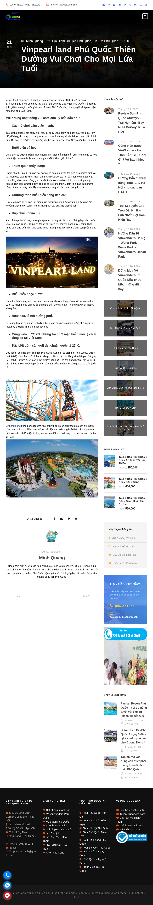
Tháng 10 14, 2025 (129, 266)
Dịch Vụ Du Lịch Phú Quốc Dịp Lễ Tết (125, 388)
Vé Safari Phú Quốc (57, 821)
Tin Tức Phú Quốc (105, 41)
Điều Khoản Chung (130, 829)
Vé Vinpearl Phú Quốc (59, 829)
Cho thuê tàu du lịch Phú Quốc (125, 308)
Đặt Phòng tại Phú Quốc (126, 348)
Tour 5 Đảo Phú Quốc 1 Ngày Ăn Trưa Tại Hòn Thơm (133, 460)
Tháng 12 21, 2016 (134, 720)
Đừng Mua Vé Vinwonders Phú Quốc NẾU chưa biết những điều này (130, 280)
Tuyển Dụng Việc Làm (132, 813)
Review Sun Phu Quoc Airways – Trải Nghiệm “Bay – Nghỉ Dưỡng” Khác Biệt (132, 123)
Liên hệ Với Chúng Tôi (132, 810)
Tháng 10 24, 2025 (129, 141)
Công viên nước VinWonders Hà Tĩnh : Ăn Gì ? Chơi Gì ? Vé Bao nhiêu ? (132, 155)
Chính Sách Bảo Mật (131, 825)
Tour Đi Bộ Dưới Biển (125, 407)
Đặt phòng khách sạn (58, 810)
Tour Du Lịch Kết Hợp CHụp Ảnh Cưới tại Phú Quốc (126, 427)
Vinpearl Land (13, 426)
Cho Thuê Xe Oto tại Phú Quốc (125, 328)
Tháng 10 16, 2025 (129, 173)
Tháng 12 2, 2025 (128, 109)
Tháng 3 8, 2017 (133, 747)
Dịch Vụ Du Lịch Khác (125, 368)
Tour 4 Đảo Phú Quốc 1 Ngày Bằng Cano (133, 480)
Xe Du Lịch (52, 833)
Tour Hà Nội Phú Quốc (96, 828)
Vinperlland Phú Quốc (17, 100)
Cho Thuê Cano (55, 852)
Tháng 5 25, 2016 (133, 774)
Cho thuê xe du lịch (57, 825)
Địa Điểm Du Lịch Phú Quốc (71, 41)
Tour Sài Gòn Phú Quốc (96, 847)
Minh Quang (34, 41)
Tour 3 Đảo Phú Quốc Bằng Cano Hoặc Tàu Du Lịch (132, 501)
